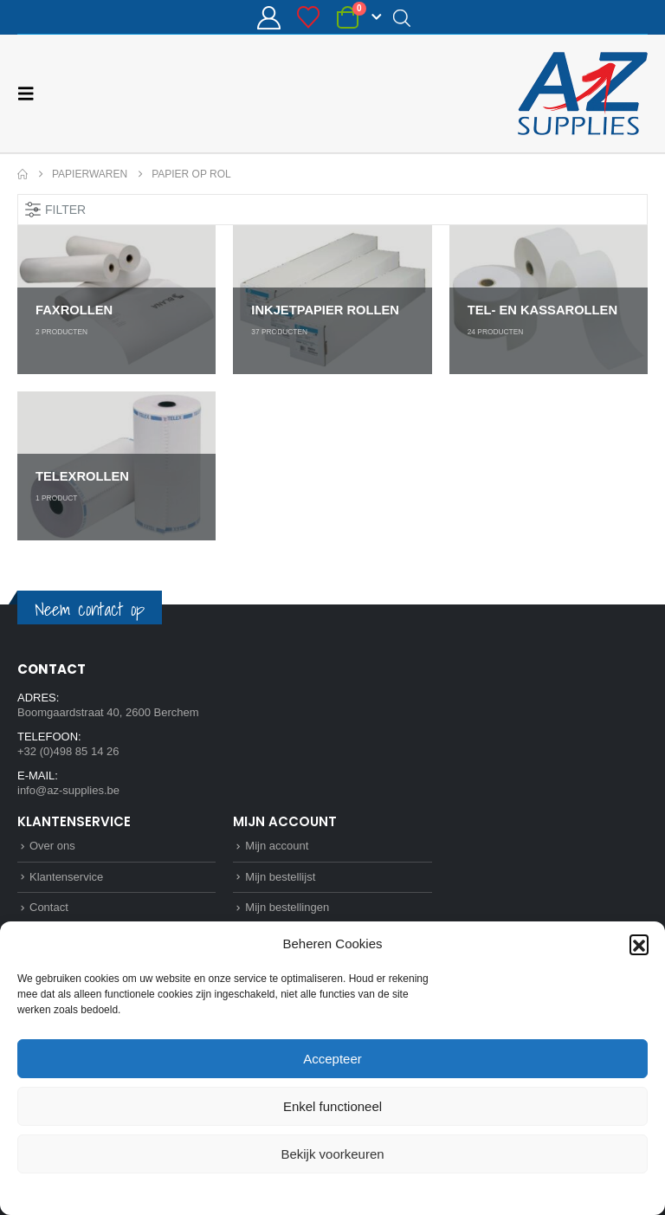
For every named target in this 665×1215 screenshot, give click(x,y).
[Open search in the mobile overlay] (401, 17)
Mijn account (276, 845)
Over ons (52, 845)
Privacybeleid (364, 1192)
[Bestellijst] (308, 17)
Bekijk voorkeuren (332, 1154)
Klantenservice (66, 876)
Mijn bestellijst (280, 876)
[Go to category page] (116, 299)
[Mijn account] (268, 17)
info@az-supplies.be (68, 790)
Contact (48, 907)
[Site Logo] (583, 93)
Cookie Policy (293, 1192)
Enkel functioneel (332, 1106)
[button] (639, 944)
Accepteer (332, 1058)
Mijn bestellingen (287, 907)
